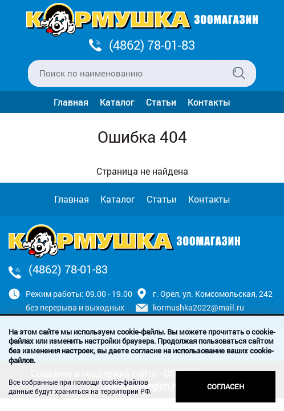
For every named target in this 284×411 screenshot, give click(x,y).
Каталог (117, 102)
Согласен (225, 386)
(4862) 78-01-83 (152, 45)
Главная (71, 102)
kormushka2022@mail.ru (198, 307)
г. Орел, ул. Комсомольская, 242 (213, 293)
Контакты (209, 102)
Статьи (161, 102)
